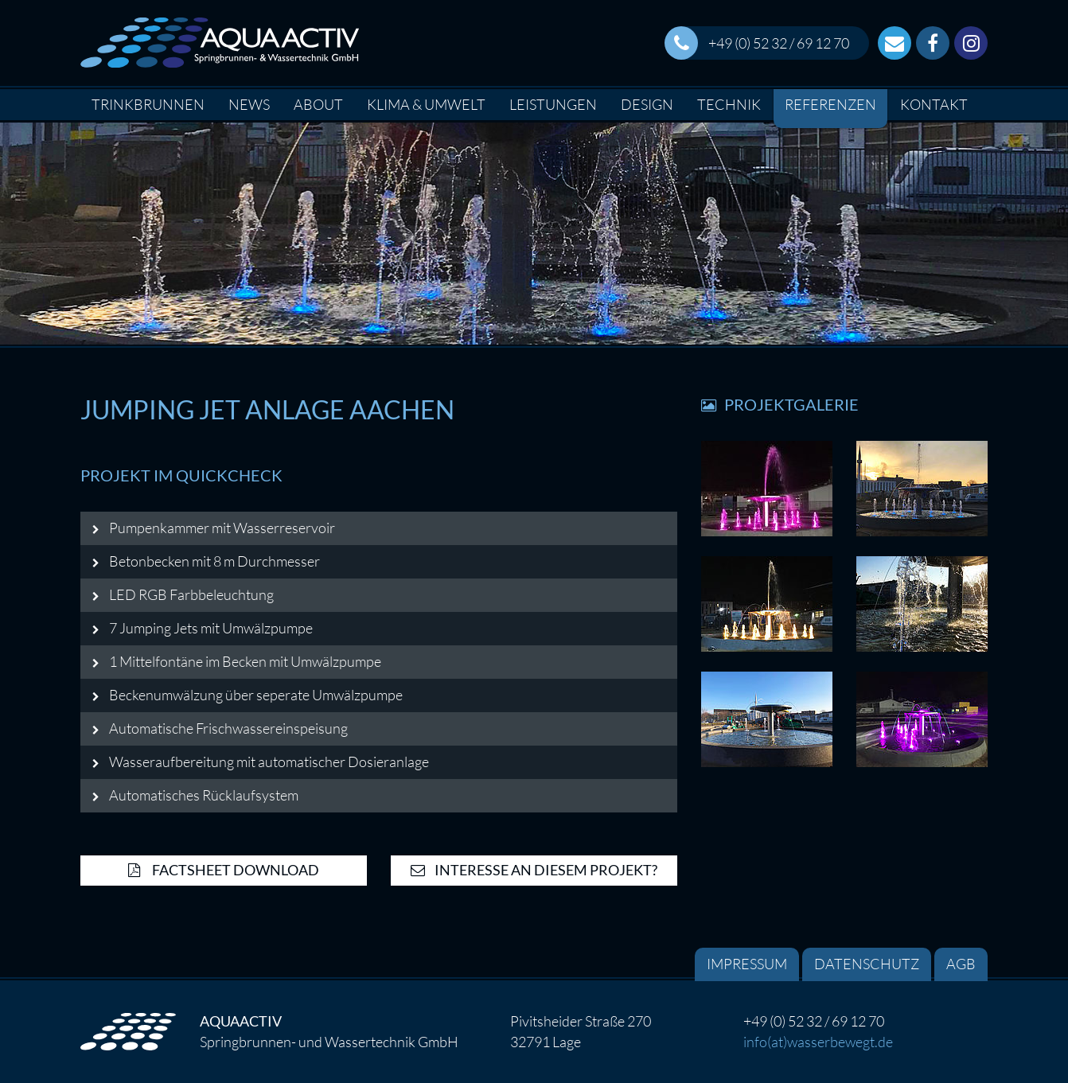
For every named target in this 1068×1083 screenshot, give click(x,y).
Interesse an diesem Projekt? (534, 869)
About (318, 104)
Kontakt (934, 104)
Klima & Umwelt (426, 104)
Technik (729, 104)
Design (647, 104)
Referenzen (830, 104)
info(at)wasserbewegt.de (818, 1041)
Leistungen (553, 104)
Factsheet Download (223, 869)
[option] (534, 234)
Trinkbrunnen (148, 104)
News (249, 104)
